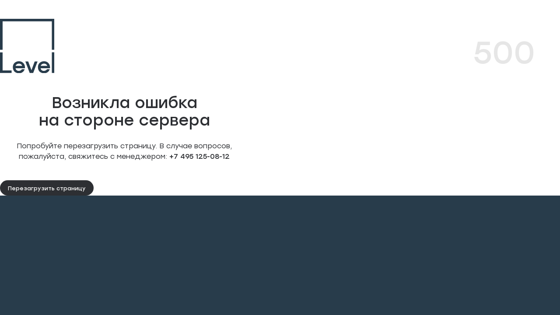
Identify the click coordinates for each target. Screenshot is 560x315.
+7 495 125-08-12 (198, 156)
